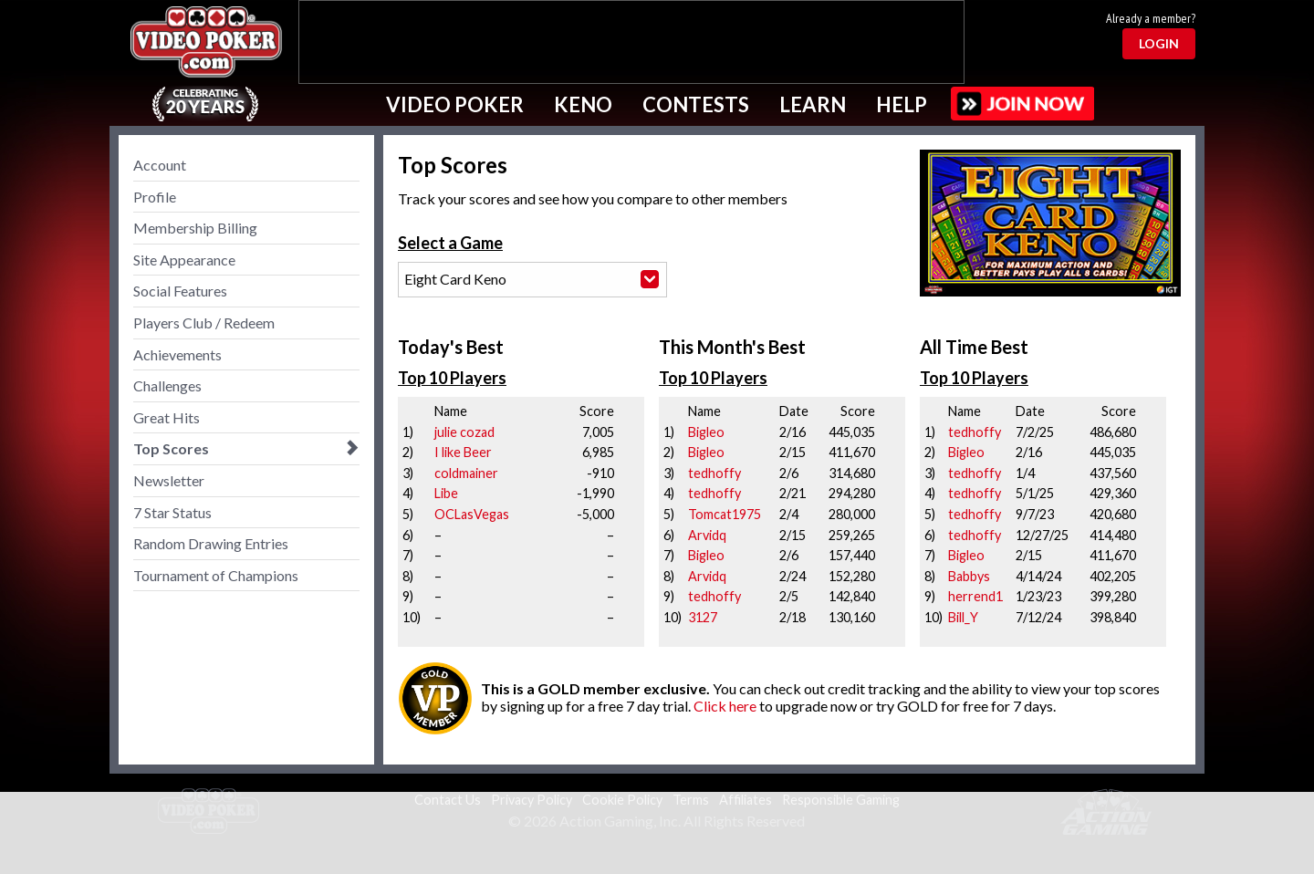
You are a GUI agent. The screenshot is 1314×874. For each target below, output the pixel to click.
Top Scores (171, 448)
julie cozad (464, 432)
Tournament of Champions (215, 575)
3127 (702, 617)
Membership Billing (195, 227)
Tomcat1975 (724, 514)
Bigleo (706, 432)
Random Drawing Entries (210, 543)
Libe (446, 493)
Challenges (167, 385)
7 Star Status (172, 512)
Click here (725, 705)
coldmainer (466, 473)
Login (1159, 43)
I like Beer (463, 452)
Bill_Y (963, 617)
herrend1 (975, 596)
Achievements (177, 354)
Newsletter (168, 480)
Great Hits (166, 417)
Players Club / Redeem (204, 322)
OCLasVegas (471, 514)
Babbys (969, 576)
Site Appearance (184, 259)
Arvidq (707, 535)
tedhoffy (714, 473)
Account (159, 164)
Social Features (180, 290)
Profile (154, 196)
